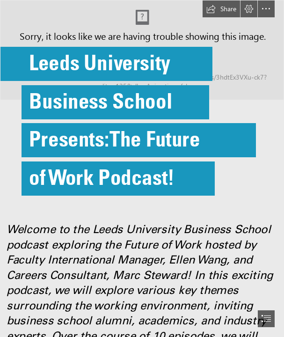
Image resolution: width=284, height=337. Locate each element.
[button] (221, 8)
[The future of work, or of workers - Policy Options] (142, 107)
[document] (142, 168)
